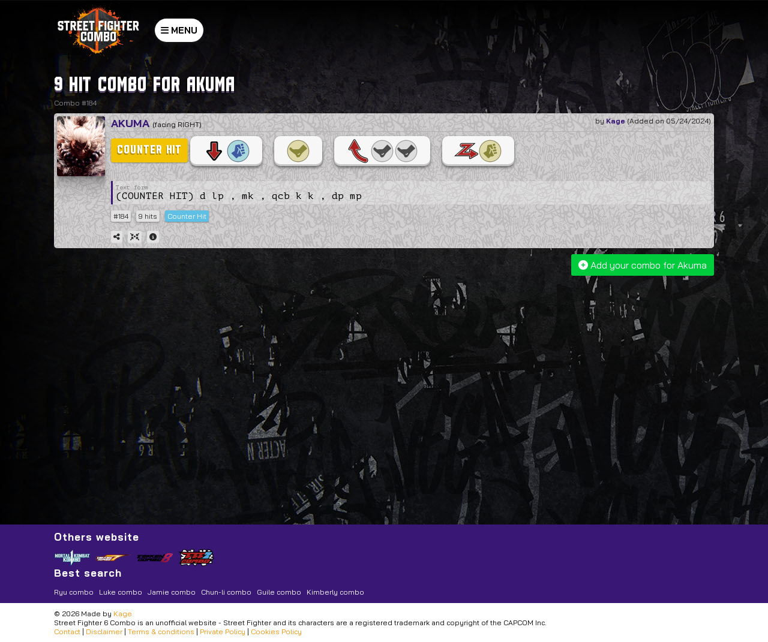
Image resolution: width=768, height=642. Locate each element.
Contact (67, 631)
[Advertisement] (386, 369)
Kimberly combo (335, 591)
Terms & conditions (161, 631)
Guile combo (279, 591)
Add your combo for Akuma (642, 265)
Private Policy (222, 631)
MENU (179, 30)
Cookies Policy (276, 631)
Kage (615, 120)
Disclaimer (104, 631)
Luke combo (120, 591)
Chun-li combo (226, 591)
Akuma (130, 123)
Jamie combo (172, 591)
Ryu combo (74, 591)
